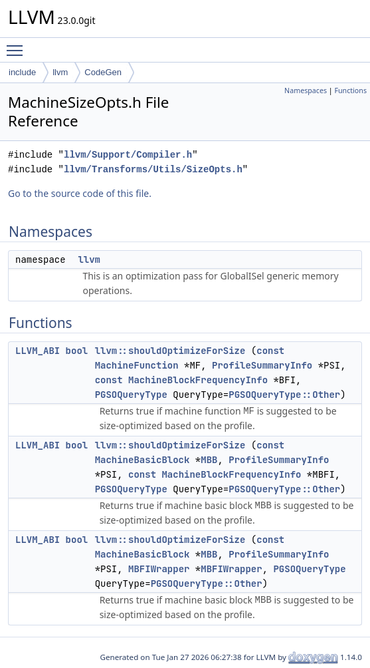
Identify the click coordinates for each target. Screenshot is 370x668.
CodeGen (103, 72)
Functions (350, 90)
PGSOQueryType (131, 395)
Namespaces (305, 90)
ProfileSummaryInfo (262, 365)
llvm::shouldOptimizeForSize (170, 351)
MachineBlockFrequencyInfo (198, 380)
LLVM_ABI (37, 351)
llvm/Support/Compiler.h (128, 154)
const (270, 351)
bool (77, 351)
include (22, 72)
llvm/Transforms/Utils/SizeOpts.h (153, 169)
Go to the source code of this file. (79, 193)
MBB (209, 460)
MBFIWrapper (158, 569)
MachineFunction (137, 365)
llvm (60, 72)
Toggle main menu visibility (18, 44)
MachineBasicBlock (142, 460)
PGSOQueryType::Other (284, 395)
